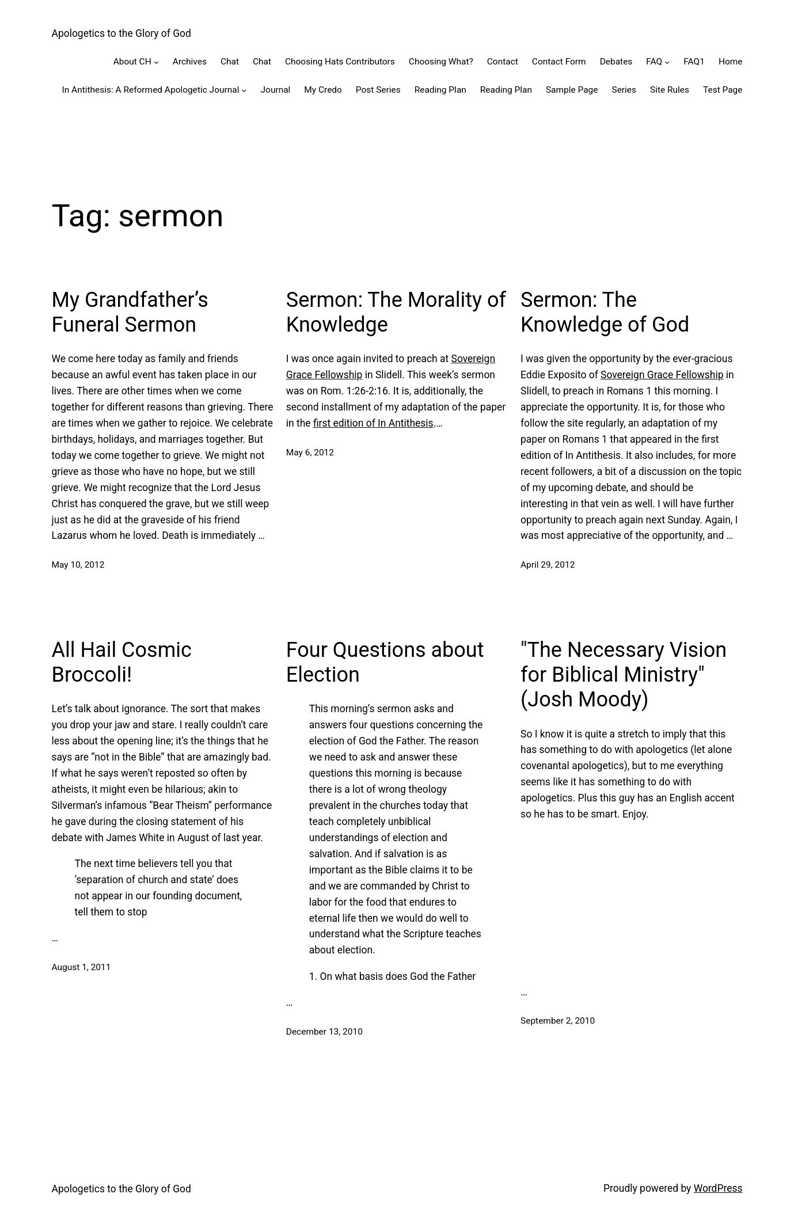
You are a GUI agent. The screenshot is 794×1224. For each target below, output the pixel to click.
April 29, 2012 (548, 565)
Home (731, 61)
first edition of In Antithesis (373, 423)
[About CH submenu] (156, 61)
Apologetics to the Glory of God (121, 33)
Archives (190, 61)
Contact (502, 61)
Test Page (722, 90)
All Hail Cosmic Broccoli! (122, 662)
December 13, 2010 (324, 1032)
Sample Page (572, 90)
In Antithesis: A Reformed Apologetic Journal (150, 90)
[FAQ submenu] (667, 61)
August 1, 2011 (81, 967)
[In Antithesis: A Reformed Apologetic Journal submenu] (243, 89)
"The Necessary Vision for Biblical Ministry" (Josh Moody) (624, 675)
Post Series (378, 90)
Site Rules (669, 90)
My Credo (323, 90)
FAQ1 (694, 61)
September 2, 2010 (558, 1021)
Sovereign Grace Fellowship (662, 375)
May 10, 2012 (78, 565)
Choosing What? (441, 61)
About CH (132, 61)
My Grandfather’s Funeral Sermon (130, 312)
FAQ (654, 61)
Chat (230, 61)
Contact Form (559, 61)
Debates (616, 61)
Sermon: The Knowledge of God (605, 312)
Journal (276, 90)
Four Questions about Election (385, 662)
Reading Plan (440, 90)
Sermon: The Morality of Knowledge (396, 312)
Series (623, 90)
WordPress (718, 1188)
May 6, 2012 (310, 452)
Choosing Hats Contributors (340, 61)
